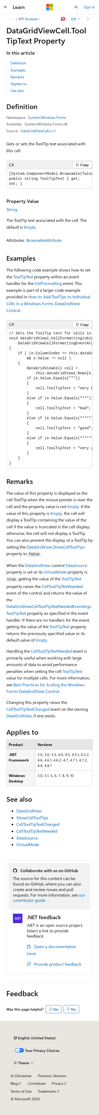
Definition (18, 62)
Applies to (19, 83)
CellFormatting (48, 283)
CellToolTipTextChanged (27, 709)
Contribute (36, 1083)
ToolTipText (23, 276)
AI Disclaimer (21, 1075)
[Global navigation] (5, 7)
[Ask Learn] (63, 19)
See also (17, 90)
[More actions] (88, 19)
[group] (49, 179)
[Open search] (76, 7)
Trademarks (47, 1091)
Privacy (57, 1083)
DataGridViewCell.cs (37, 130)
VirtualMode (55, 572)
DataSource (76, 565)
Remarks (17, 76)
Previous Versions (52, 1075)
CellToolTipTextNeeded (62, 586)
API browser (28, 18)
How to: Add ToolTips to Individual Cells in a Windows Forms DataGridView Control (48, 303)
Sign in (89, 6)
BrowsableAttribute (44, 240)
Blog (14, 1083)
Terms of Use (21, 1091)
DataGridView (37, 565)
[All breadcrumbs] (11, 19)
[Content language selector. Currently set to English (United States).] (35, 1038)
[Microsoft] (49, 7)
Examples (18, 70)
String (11, 209)
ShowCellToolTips (32, 817)
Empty (30, 227)
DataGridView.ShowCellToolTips (56, 547)
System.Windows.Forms (47, 117)
